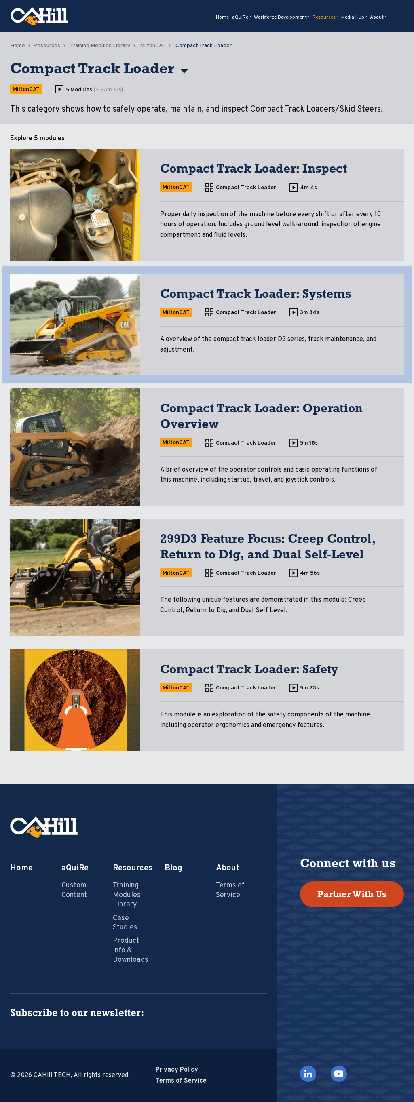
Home (17, 45)
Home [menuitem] (222, 17)
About (227, 868)
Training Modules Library (100, 45)
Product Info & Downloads (130, 950)
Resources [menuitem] (324, 17)
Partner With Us (352, 894)
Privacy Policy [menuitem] (177, 1070)
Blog (173, 868)
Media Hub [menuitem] (352, 17)
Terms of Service (230, 890)
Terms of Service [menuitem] (181, 1081)
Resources (46, 45)
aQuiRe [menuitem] (240, 17)
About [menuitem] (377, 17)
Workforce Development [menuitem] (280, 17)
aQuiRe (75, 868)
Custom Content (74, 890)
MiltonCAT (153, 45)
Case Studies (125, 923)
